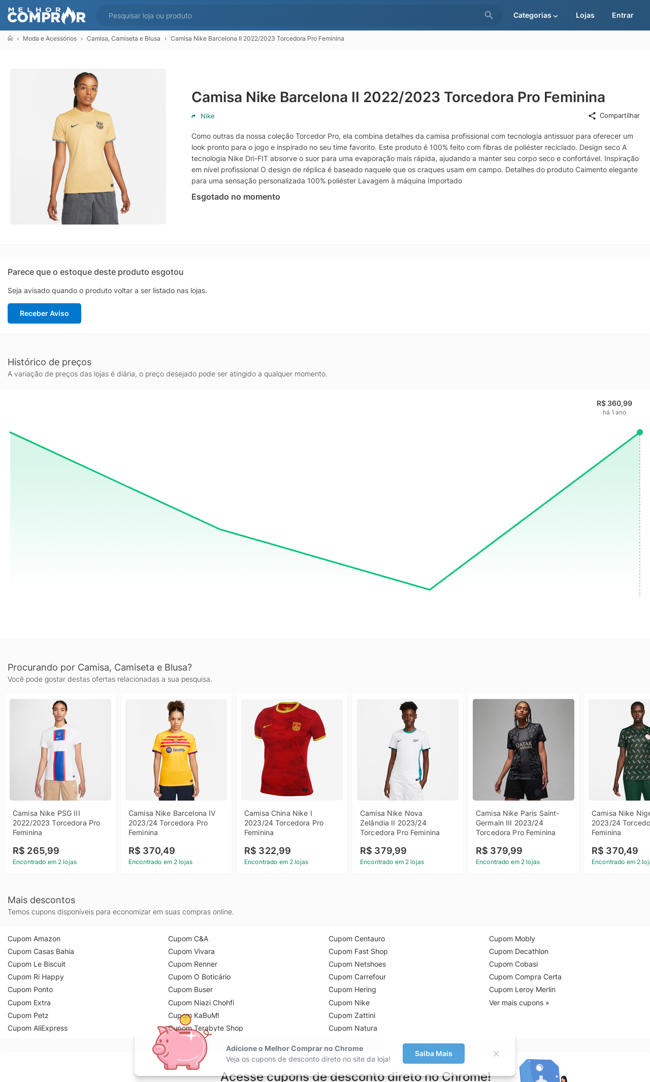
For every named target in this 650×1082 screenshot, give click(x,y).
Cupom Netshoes (357, 964)
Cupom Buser (190, 989)
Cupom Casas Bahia (41, 951)
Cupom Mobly (512, 938)
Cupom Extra (29, 1002)
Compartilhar (614, 115)
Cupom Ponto (30, 989)
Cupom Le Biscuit (37, 964)
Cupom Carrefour (357, 976)
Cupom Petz (28, 1015)
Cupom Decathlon (518, 951)
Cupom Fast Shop (358, 951)
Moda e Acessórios (50, 38)
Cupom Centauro (357, 938)
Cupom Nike (349, 1002)
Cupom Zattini (352, 1015)
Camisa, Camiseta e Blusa (123, 38)
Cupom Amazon (34, 938)
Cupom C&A (188, 938)
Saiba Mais (433, 1053)
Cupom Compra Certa (525, 976)
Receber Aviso (44, 313)
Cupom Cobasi (513, 964)
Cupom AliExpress (38, 1028)
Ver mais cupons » (519, 1002)
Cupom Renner (192, 964)
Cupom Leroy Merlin (522, 989)
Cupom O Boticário (199, 976)
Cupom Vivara (191, 951)
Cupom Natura (353, 1028)
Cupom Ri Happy (36, 976)
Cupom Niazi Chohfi (201, 1002)
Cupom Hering (352, 989)
